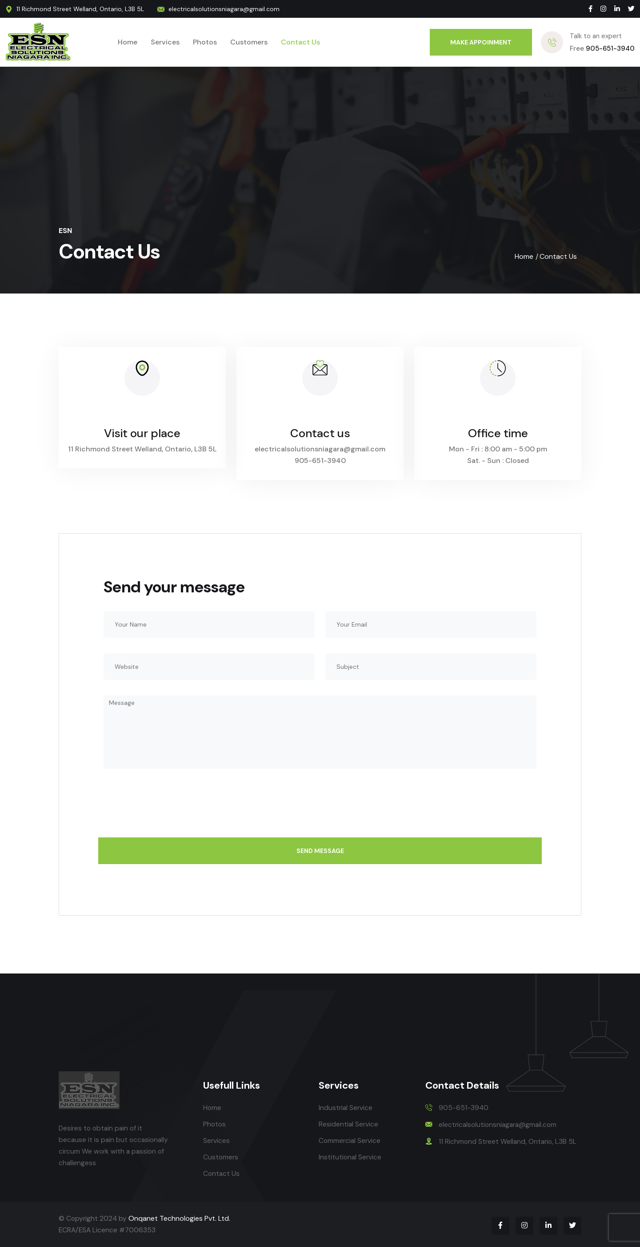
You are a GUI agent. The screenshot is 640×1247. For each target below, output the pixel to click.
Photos (205, 42)
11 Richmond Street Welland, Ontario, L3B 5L (80, 9)
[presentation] (171, 808)
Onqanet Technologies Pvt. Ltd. (181, 1218)
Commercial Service (350, 1140)
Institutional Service (351, 1157)
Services (165, 42)
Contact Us (300, 42)
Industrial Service (346, 1107)
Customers (249, 42)
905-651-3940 (602, 48)
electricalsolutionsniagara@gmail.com (228, 9)
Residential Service (349, 1124)
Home (127, 42)
